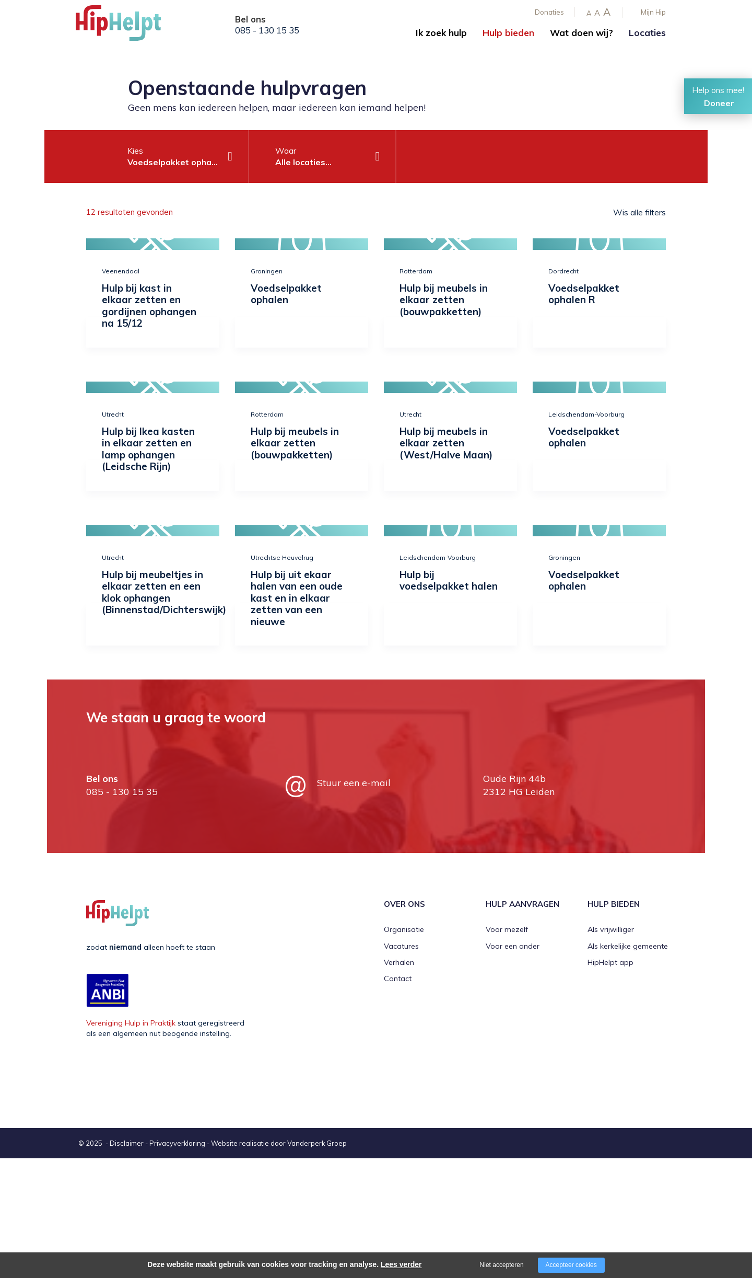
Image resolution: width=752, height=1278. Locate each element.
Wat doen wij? (581, 32)
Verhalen (399, 962)
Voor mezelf (507, 929)
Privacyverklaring (177, 1143)
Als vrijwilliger (611, 929)
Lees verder (401, 1264)
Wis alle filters (639, 212)
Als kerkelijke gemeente (628, 946)
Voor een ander (512, 946)
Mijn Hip (653, 12)
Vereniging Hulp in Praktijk (130, 1023)
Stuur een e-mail (354, 783)
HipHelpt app (610, 962)
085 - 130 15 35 (267, 30)
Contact (398, 978)
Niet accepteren (502, 1265)
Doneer (719, 103)
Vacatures (401, 946)
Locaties (647, 32)
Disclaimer (127, 1143)
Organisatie (404, 929)
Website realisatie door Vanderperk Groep (279, 1143)
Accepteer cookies (571, 1265)
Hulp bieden (508, 32)
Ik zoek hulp (441, 32)
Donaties (549, 12)
